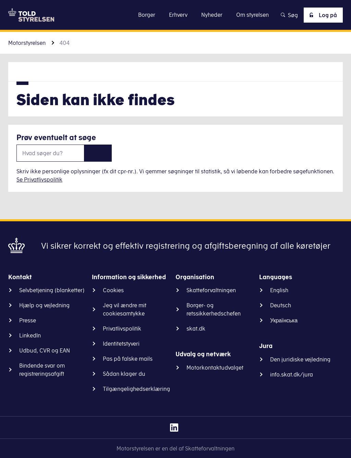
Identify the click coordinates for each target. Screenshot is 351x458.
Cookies (113, 290)
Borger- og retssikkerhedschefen (213, 309)
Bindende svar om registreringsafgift (42, 369)
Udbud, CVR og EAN (44, 350)
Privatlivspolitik (122, 328)
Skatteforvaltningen (211, 290)
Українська (284, 320)
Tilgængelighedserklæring (136, 389)
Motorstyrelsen (27, 43)
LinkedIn (30, 335)
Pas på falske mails (128, 359)
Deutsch (280, 305)
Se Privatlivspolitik (39, 179)
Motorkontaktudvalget (214, 367)
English (279, 290)
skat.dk (195, 328)
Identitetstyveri (121, 344)
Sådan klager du (124, 374)
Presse (27, 320)
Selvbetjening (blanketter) (52, 290)
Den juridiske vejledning (300, 359)
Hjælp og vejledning (44, 305)
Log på (322, 15)
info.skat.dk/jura (291, 374)
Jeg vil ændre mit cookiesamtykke (124, 309)
